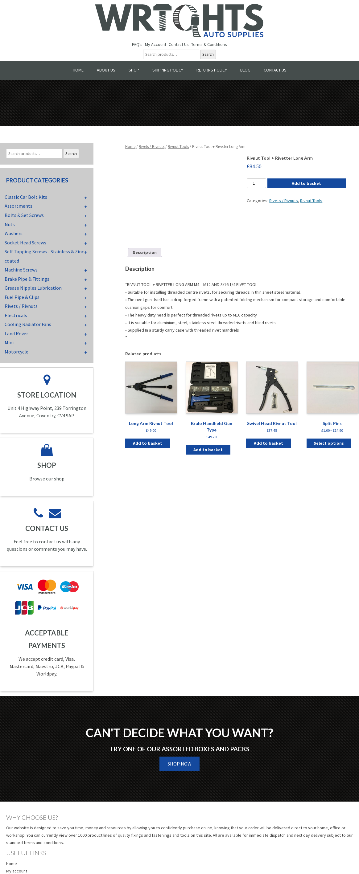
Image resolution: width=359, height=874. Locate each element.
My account (16, 871)
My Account (155, 44)
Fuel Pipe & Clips (22, 297)
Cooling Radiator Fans (28, 324)
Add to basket (306, 183)
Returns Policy (211, 70)
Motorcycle (16, 352)
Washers (14, 233)
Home (78, 70)
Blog (245, 70)
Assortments (18, 206)
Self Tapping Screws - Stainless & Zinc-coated (45, 256)
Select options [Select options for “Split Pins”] (329, 443)
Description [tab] (145, 252)
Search (208, 54)
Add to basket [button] (147, 443)
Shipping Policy (167, 70)
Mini (9, 342)
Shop (134, 70)
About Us (106, 70)
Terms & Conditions (209, 44)
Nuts (10, 224)
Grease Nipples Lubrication (33, 288)
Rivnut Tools (178, 146)
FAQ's (137, 44)
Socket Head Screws (25, 242)
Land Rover (16, 333)
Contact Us (179, 44)
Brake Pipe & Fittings (27, 279)
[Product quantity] (256, 183)
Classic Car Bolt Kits (26, 197)
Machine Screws (21, 270)
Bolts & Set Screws (24, 215)
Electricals (16, 315)
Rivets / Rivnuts (151, 146)
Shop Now (179, 764)
